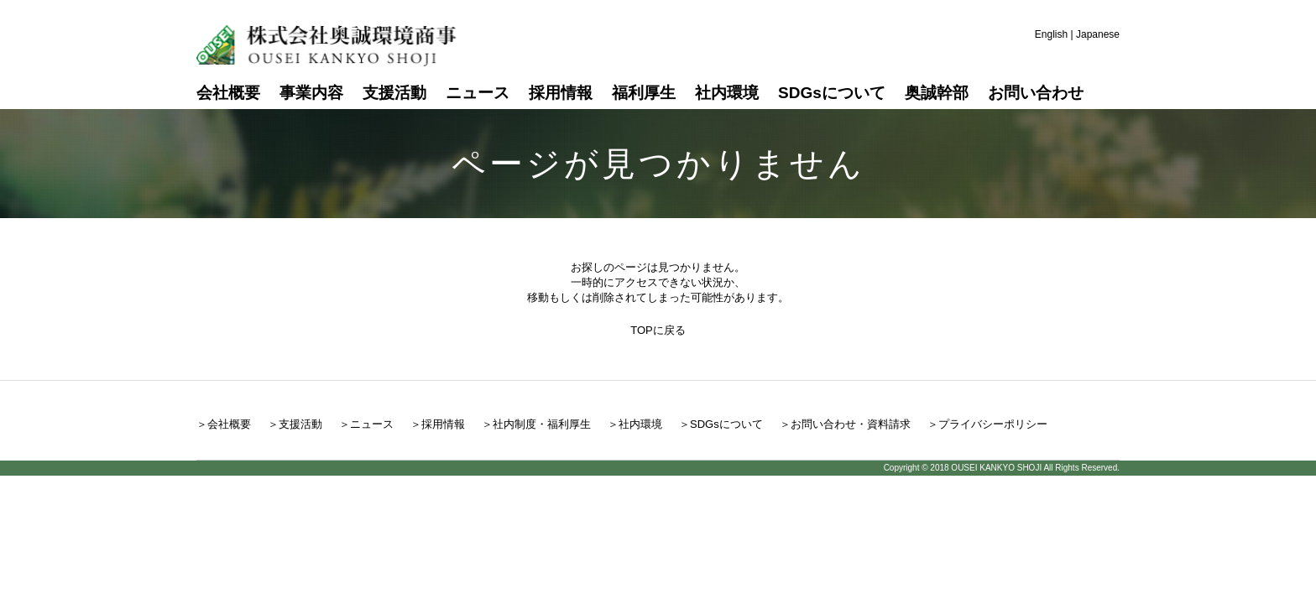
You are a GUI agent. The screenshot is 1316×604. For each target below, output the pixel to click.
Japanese (1098, 34)
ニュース (477, 92)
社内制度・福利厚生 (542, 424)
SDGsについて (831, 92)
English (1051, 34)
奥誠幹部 (937, 92)
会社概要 (228, 92)
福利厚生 (644, 92)
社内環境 (727, 92)
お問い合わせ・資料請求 (851, 424)
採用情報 (561, 92)
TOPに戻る (658, 330)
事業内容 (311, 92)
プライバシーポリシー (992, 424)
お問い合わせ (1036, 92)
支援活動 (394, 92)
